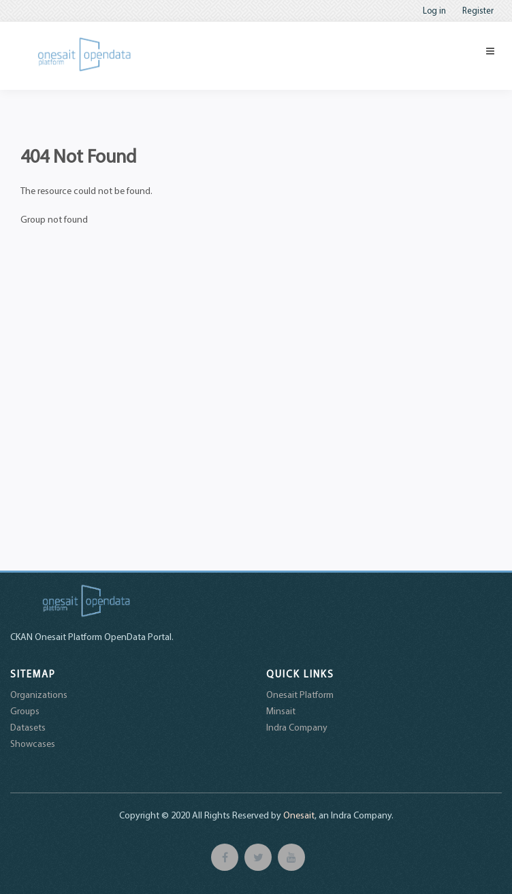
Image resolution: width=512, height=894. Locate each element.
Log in (434, 10)
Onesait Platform (300, 694)
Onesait (299, 815)
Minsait (280, 711)
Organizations (38, 694)
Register (478, 10)
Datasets (28, 727)
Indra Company (296, 727)
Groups (24, 711)
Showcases (32, 743)
